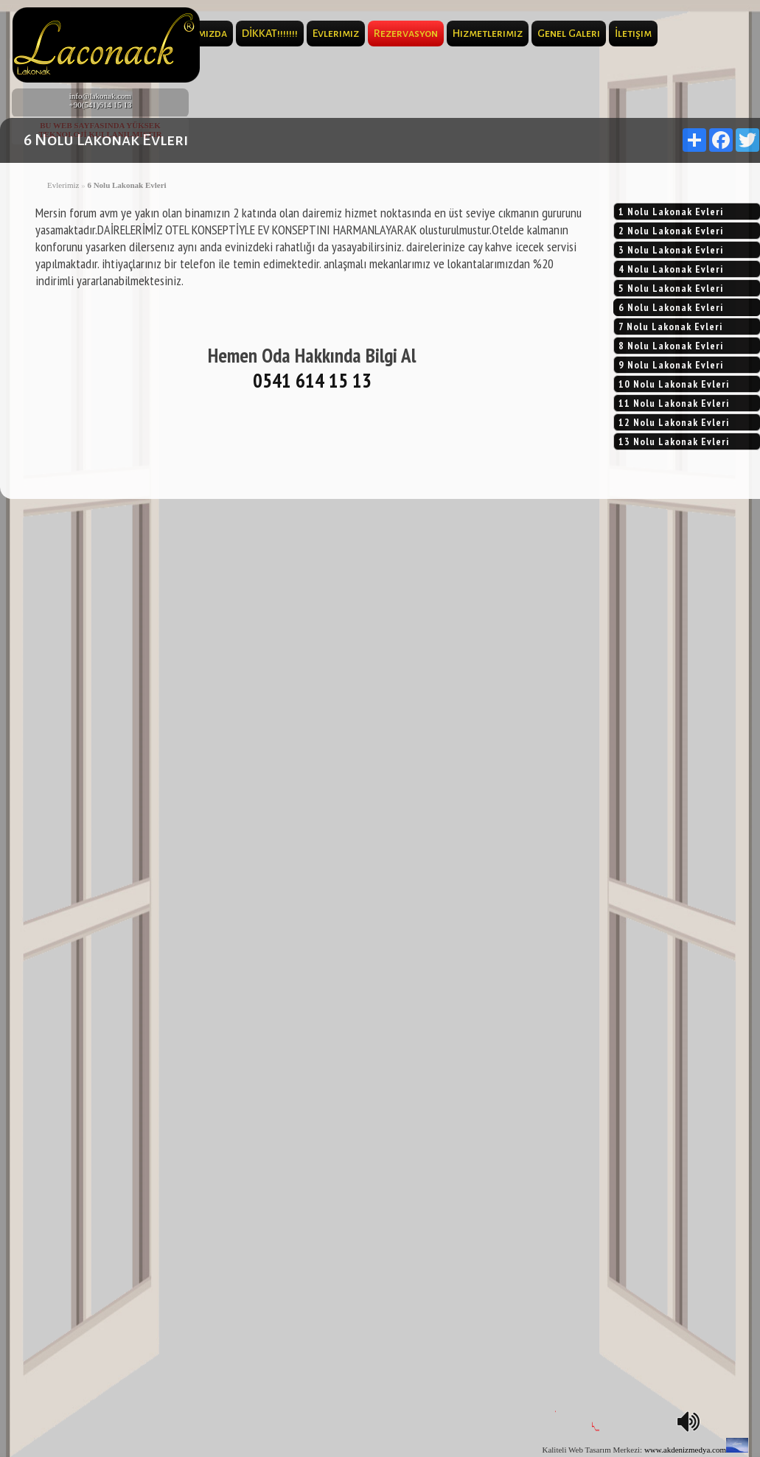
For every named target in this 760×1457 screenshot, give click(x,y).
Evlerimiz (336, 33)
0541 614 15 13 (312, 380)
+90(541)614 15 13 (100, 104)
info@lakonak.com (100, 95)
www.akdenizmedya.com (685, 1449)
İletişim (633, 33)
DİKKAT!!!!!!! (270, 33)
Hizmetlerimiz (488, 33)
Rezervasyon (406, 33)
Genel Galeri (568, 33)
